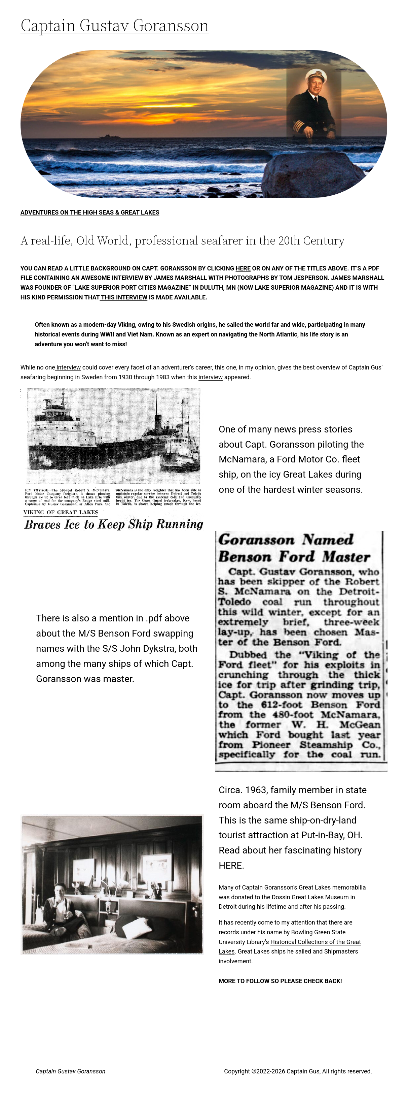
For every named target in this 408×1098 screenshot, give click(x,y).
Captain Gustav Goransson (115, 25)
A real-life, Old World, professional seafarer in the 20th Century (183, 240)
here (243, 268)
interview (68, 367)
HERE (230, 865)
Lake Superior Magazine (293, 287)
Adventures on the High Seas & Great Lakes (90, 212)
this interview (123, 297)
